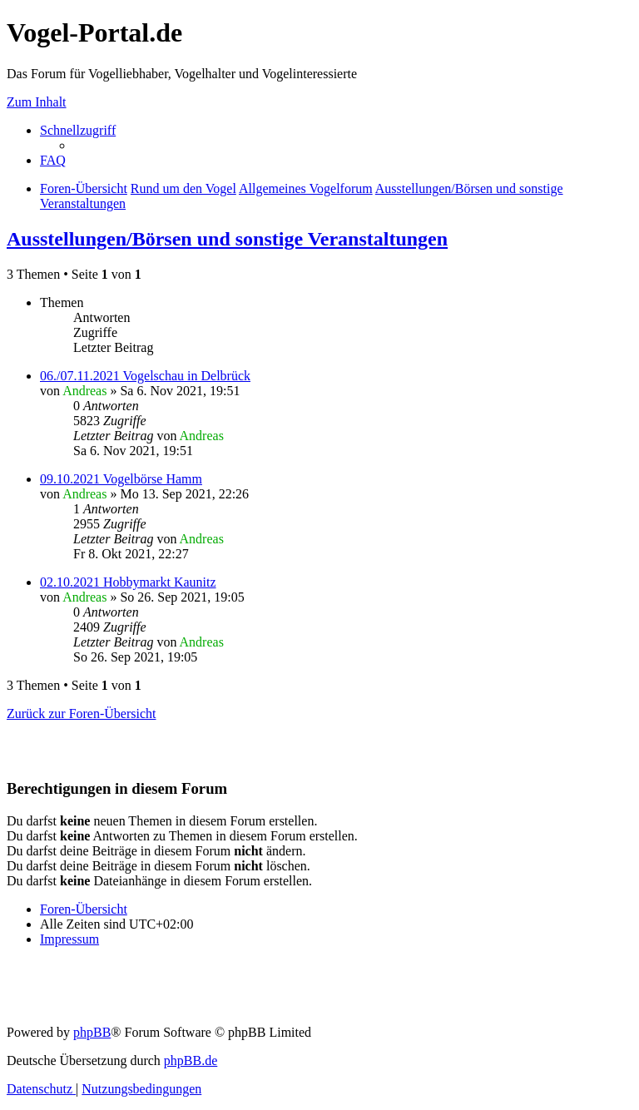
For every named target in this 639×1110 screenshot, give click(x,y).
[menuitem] (53, 160)
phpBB (92, 1032)
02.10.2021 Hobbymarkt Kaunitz (128, 582)
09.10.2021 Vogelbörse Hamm (121, 479)
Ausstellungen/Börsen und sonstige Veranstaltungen (227, 239)
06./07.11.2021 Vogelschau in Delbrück (145, 376)
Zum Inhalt (37, 102)
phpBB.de (190, 1060)
